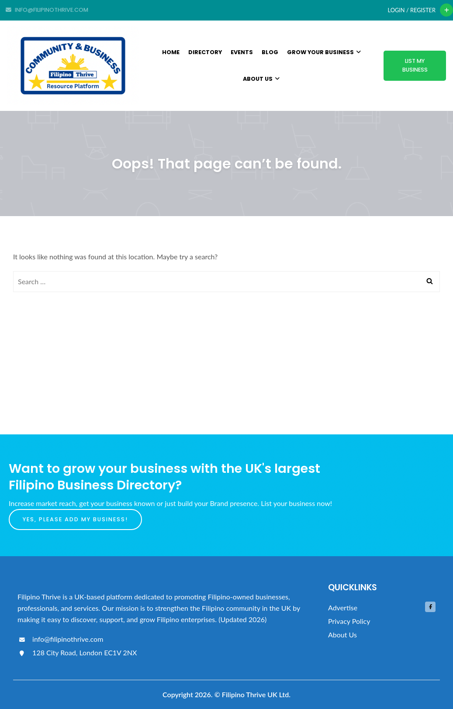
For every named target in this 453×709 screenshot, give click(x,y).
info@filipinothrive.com (60, 639)
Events (242, 52)
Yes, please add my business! (75, 519)
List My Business (415, 65)
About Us (261, 79)
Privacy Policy (349, 621)
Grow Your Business (324, 52)
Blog (270, 52)
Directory (205, 52)
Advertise (342, 607)
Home (171, 52)
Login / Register (412, 10)
